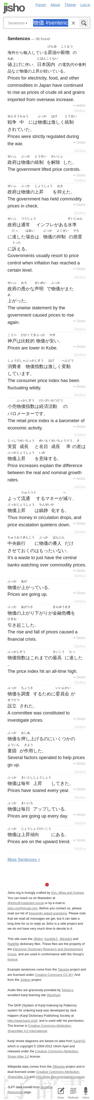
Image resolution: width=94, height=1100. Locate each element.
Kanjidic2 (50, 939)
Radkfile (13, 944)
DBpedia (58, 1066)
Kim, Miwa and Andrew (67, 893)
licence (13, 959)
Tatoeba (80, 142)
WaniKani (53, 995)
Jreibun (80, 105)
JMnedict (65, 939)
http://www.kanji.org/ (22, 1020)
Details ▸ (80, 110)
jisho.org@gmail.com (23, 908)
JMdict (38, 939)
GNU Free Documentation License (60, 1077)
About (55, 5)
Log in (85, 5)
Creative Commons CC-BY (54, 975)
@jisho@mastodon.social (26, 903)
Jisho (14, 8)
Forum (41, 5)
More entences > (24, 859)
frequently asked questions (48, 913)
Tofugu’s (67, 990)
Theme (70, 5)
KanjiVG (79, 1041)
